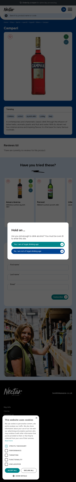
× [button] (36, 418)
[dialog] (20, 447)
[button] (21, 475)
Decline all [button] (29, 470)
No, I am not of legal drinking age (39, 251)
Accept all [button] (12, 470)
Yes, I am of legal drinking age (39, 244)
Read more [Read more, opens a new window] (9, 441)
